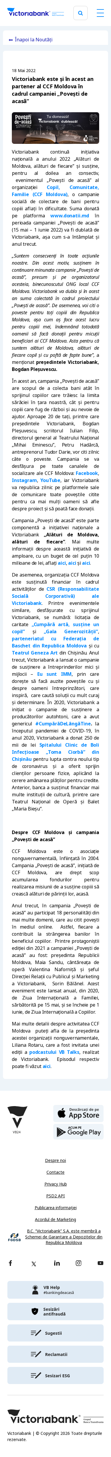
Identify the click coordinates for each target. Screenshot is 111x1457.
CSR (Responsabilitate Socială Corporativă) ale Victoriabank (55, 596)
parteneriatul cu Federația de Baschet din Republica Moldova (55, 642)
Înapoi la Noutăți (33, 39)
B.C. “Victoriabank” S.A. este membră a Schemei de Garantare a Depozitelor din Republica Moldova (63, 1237)
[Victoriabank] (35, 12)
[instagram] (78, 1264)
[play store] (78, 1132)
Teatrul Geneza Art (35, 652)
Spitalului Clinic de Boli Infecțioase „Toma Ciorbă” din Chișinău (55, 752)
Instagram (24, 480)
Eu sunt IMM (54, 674)
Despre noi (55, 1160)
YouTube (50, 480)
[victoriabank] (55, 1290)
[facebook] (10, 1264)
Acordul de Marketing (55, 1219)
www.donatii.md (69, 215)
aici (62, 563)
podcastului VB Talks (54, 1052)
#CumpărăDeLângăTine (63, 723)
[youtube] (100, 1264)
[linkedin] (57, 1264)
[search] (80, 13)
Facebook (87, 473)
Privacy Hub (55, 1184)
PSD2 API (55, 1196)
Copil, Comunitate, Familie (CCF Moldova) (55, 191)
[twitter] (33, 1263)
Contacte (55, 1172)
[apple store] (78, 1113)
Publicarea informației (56, 1208)
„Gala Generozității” (71, 631)
